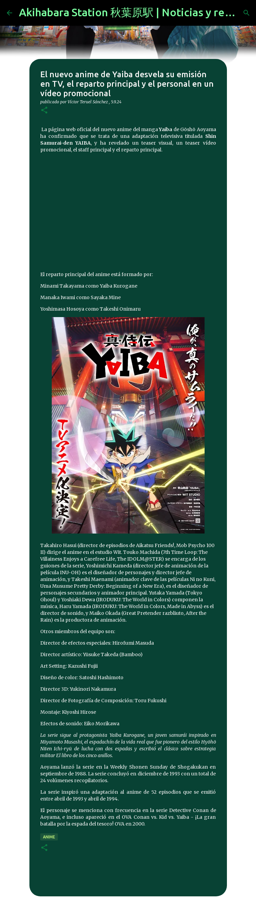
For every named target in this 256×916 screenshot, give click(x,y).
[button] (44, 110)
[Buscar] (246, 13)
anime (49, 837)
